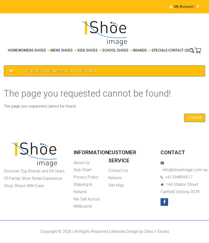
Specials (159, 50)
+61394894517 (177, 177)
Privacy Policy (85, 177)
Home (13, 50)
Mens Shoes (63, 50)
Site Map (116, 185)
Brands (142, 50)
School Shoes (117, 50)
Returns (115, 177)
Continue (194, 118)
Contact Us (178, 50)
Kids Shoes (89, 50)
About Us (81, 162)
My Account (181, 7)
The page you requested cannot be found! (60, 71)
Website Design (124, 231)
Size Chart (82, 169)
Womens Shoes (34, 50)
